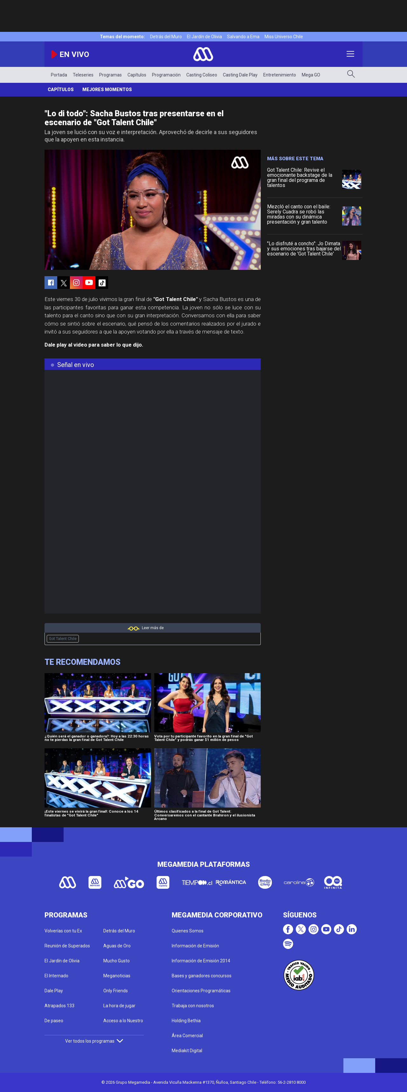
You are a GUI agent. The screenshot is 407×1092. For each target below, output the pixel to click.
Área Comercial (187, 1035)
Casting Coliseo (201, 74)
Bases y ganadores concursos (201, 975)
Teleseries (83, 74)
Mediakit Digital (187, 1050)
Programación (166, 74)
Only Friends (115, 990)
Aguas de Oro (117, 945)
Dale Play (54, 990)
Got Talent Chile (63, 638)
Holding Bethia (186, 1020)
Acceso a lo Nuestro (123, 1020)
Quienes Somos (188, 930)
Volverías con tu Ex (63, 930)
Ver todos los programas (94, 1041)
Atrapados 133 (59, 1005)
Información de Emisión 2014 (201, 960)
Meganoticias (116, 975)
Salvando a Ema (243, 36)
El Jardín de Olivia (204, 36)
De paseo (54, 1020)
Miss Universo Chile (284, 36)
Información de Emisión (195, 945)
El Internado (56, 975)
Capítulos (137, 74)
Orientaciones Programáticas (201, 990)
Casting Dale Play (240, 74)
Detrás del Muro (166, 36)
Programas (110, 74)
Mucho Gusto (116, 960)
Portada (59, 74)
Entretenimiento (279, 74)
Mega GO (311, 74)
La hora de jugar (119, 1005)
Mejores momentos (107, 89)
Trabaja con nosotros (193, 1005)
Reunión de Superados (67, 945)
